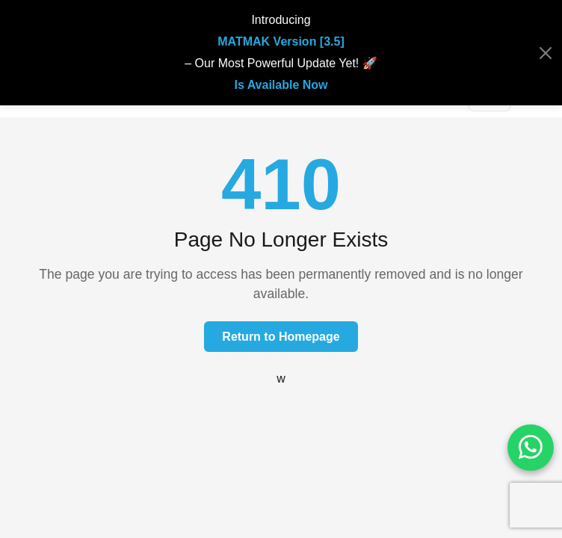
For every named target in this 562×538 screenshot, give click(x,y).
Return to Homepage (280, 336)
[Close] (546, 53)
